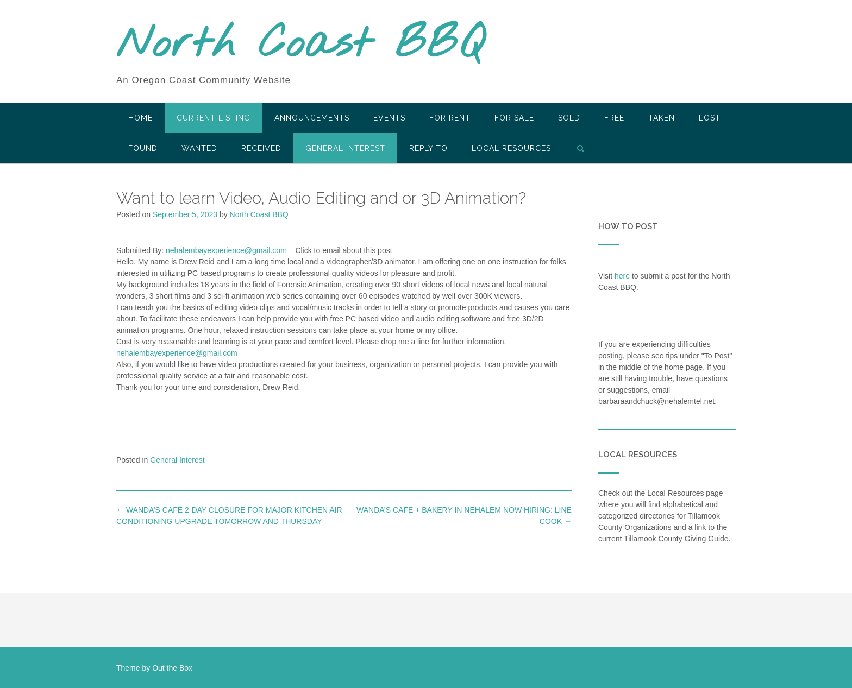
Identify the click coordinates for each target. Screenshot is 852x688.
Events (389, 117)
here (622, 276)
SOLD (569, 117)
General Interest (345, 148)
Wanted (199, 148)
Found (143, 148)
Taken (661, 117)
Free (614, 117)
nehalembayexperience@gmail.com (226, 250)
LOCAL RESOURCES (511, 148)
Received (261, 148)
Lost (710, 117)
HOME (140, 117)
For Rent (450, 117)
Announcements (311, 117)
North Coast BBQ (300, 45)
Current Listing (213, 117)
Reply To (428, 148)
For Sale (514, 117)
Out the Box (172, 668)
